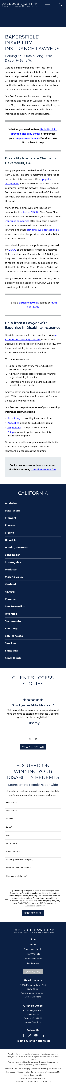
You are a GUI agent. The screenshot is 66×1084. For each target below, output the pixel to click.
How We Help (33, 953)
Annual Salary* (13, 851)
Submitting (13, 418)
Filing (10, 432)
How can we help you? (16, 876)
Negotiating (14, 427)
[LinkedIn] (42, 1035)
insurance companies (17, 220)
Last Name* (11, 810)
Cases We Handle (33, 949)
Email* (9, 827)
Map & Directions (33, 996)
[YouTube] (35, 1035)
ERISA (12, 249)
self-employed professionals (43, 229)
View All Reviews (33, 747)
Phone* (9, 819)
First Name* (11, 802)
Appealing (13, 422)
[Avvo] (29, 1035)
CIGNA (35, 212)
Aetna (26, 212)
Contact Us (33, 971)
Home (33, 944)
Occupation (11, 843)
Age (8, 835)
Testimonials (33, 963)
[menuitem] (33, 503)
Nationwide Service (33, 958)
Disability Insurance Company (19, 859)
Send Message (32, 913)
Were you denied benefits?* (18, 868)
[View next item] (36, 739)
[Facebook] (23, 1035)
